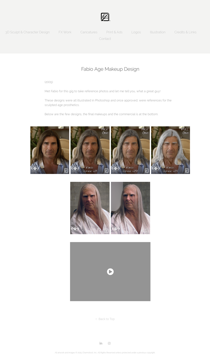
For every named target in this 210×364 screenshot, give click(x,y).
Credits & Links (185, 32)
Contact (105, 39)
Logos (136, 32)
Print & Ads (114, 32)
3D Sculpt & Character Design (27, 32)
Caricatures (88, 32)
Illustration (158, 32)
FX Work (65, 32)
